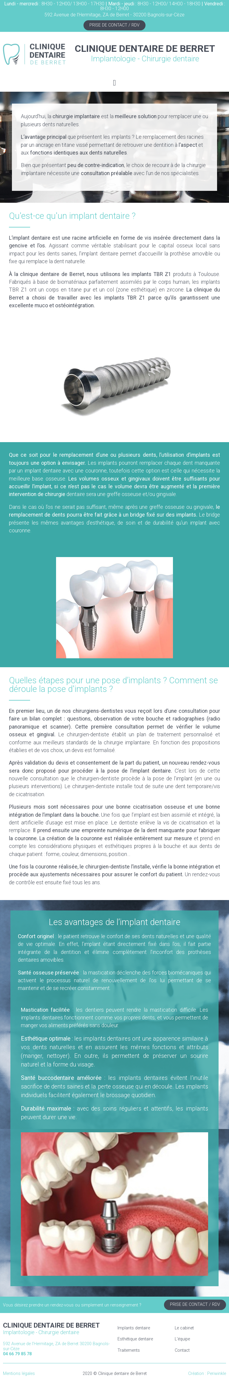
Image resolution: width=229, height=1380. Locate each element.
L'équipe (182, 1339)
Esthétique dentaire (135, 1339)
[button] (114, 83)
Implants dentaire (133, 1328)
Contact (182, 1350)
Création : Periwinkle (207, 1373)
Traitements (128, 1350)
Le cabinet (184, 1328)
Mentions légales (19, 1373)
